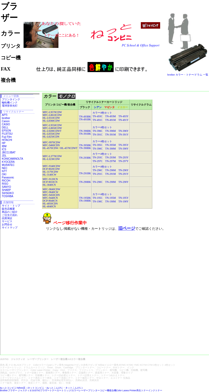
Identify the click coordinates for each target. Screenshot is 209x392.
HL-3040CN (49, 184)
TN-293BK (85, 157)
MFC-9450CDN (51, 195)
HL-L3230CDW (51, 159)
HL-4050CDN (50, 203)
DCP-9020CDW (51, 168)
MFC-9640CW (51, 192)
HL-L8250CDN (51, 136)
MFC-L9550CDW (52, 125)
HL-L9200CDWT (52, 130)
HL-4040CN (49, 206)
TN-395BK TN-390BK (85, 147)
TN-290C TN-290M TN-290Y (110, 182)
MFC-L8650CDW (52, 128)
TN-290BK (85, 182)
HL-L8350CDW (51, 133)
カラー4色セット (102, 112)
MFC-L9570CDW (52, 112)
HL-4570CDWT (69, 148)
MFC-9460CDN (51, 145)
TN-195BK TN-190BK (85, 199)
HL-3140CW (49, 174)
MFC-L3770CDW (52, 156)
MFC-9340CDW (51, 166)
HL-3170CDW (50, 171)
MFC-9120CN (50, 179)
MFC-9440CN (50, 197)
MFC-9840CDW (51, 189)
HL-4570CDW (50, 148)
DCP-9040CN (50, 200)
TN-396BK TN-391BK (85, 132)
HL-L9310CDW (51, 117)
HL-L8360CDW (51, 120)
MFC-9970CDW (51, 142)
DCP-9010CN (50, 182)
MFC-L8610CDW (52, 115)
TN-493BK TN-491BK (85, 118)
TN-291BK (85, 173)
